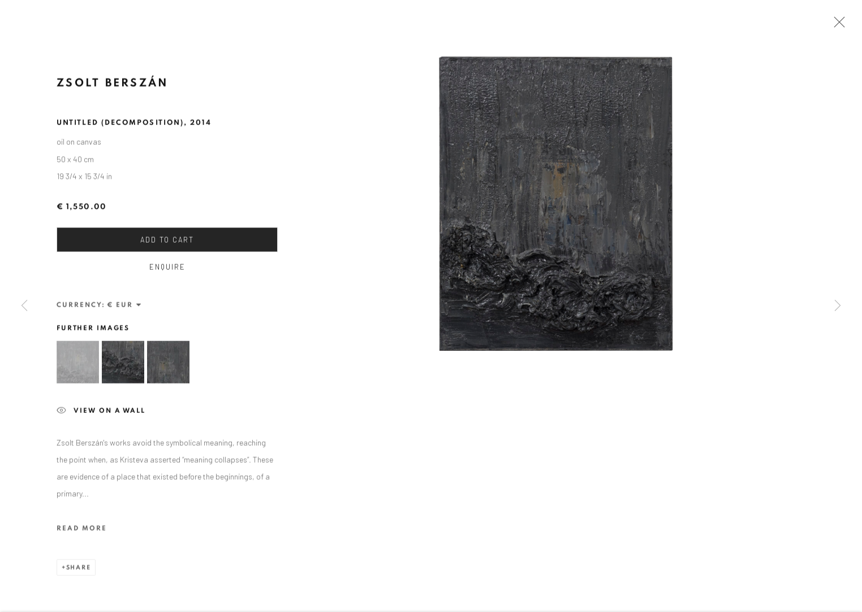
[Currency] (125, 308)
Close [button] (836, 25)
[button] (78, 365)
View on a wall (101, 415)
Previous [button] (24, 306)
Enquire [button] (167, 270)
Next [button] (837, 306)
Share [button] (78, 570)
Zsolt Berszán (113, 86)
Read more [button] (82, 531)
